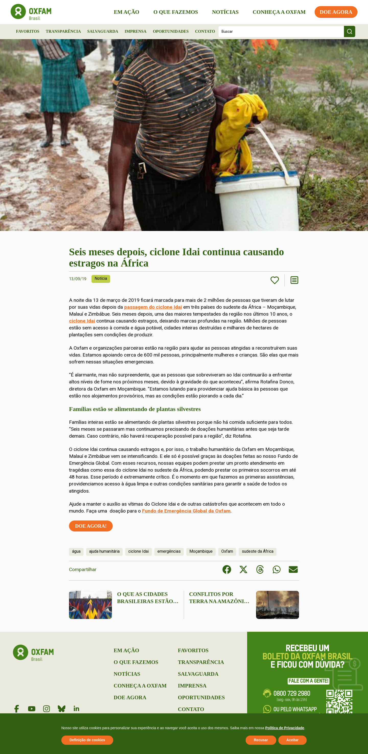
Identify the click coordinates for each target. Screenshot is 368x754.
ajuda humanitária (104, 551)
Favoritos (27, 31)
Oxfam (227, 551)
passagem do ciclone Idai (153, 307)
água (76, 551)
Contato (205, 31)
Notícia (101, 278)
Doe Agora (333, 12)
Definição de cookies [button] (87, 740)
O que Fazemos (173, 12)
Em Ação (124, 12)
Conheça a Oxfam (276, 12)
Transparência (63, 31)
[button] (227, 569)
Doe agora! (91, 526)
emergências (169, 551)
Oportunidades (171, 31)
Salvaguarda (102, 31)
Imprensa (135, 31)
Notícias (223, 12)
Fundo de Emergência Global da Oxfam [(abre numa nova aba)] (186, 511)
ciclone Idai (82, 321)
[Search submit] (349, 31)
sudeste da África (257, 551)
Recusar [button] (261, 740)
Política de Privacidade (284, 728)
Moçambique (201, 551)
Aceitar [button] (292, 740)
